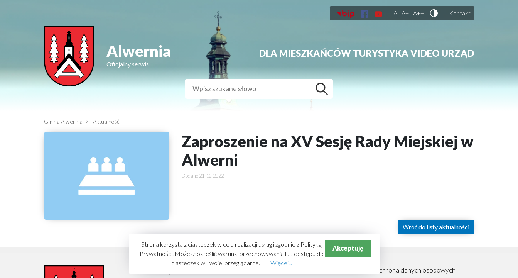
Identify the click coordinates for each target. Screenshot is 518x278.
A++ (418, 13)
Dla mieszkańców (305, 53)
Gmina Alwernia (63, 121)
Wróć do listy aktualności (436, 227)
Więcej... (281, 262)
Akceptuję (347, 248)
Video (425, 53)
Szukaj (323, 89)
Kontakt (460, 13)
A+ (405, 13)
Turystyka (380, 53)
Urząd (458, 53)
